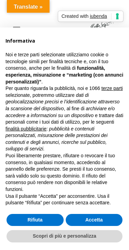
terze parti (112, 88)
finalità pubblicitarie (26, 129)
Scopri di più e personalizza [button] (64, 236)
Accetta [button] (94, 220)
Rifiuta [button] (35, 220)
